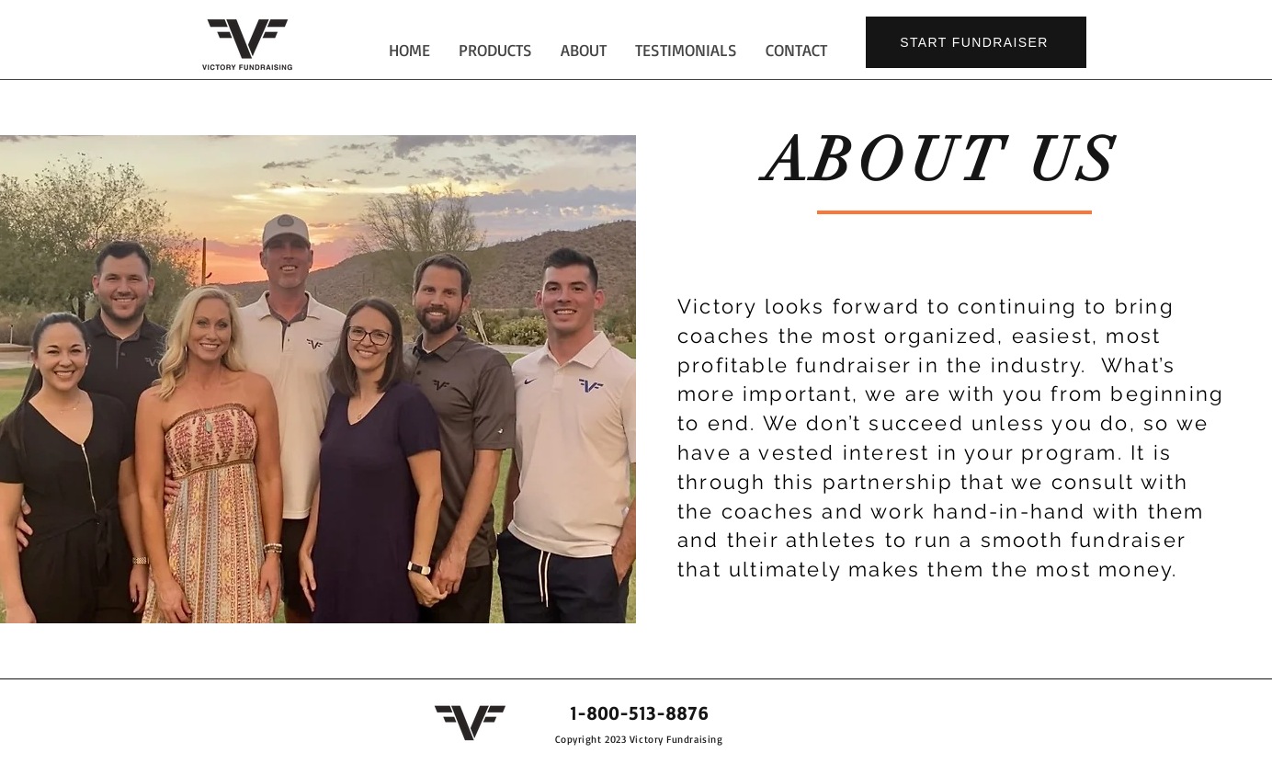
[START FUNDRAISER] (976, 42)
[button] (583, 50)
